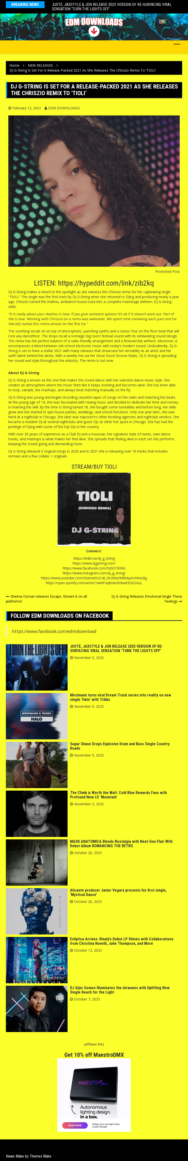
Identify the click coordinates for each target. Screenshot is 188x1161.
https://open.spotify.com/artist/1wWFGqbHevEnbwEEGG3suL (94, 582)
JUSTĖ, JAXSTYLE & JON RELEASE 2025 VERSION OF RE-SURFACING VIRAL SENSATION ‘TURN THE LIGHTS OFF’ (112, 6)
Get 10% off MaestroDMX (94, 1054)
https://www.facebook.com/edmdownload (54, 631)
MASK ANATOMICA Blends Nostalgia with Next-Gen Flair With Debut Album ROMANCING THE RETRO (121, 843)
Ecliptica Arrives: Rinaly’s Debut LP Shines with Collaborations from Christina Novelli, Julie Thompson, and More (122, 941)
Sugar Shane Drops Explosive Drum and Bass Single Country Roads (120, 746)
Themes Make (40, 1156)
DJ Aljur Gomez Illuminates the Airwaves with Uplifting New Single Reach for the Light (120, 990)
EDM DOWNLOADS (64, 108)
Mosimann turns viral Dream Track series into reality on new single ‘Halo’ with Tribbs (120, 697)
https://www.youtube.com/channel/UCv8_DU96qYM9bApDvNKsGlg (94, 578)
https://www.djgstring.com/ (94, 563)
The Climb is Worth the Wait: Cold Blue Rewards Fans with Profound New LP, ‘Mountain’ (118, 794)
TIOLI (111, 466)
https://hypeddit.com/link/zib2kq (106, 283)
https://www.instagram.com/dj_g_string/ (94, 573)
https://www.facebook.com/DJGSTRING (94, 568)
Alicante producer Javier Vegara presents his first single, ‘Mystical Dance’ (118, 892)
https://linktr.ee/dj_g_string (94, 558)
